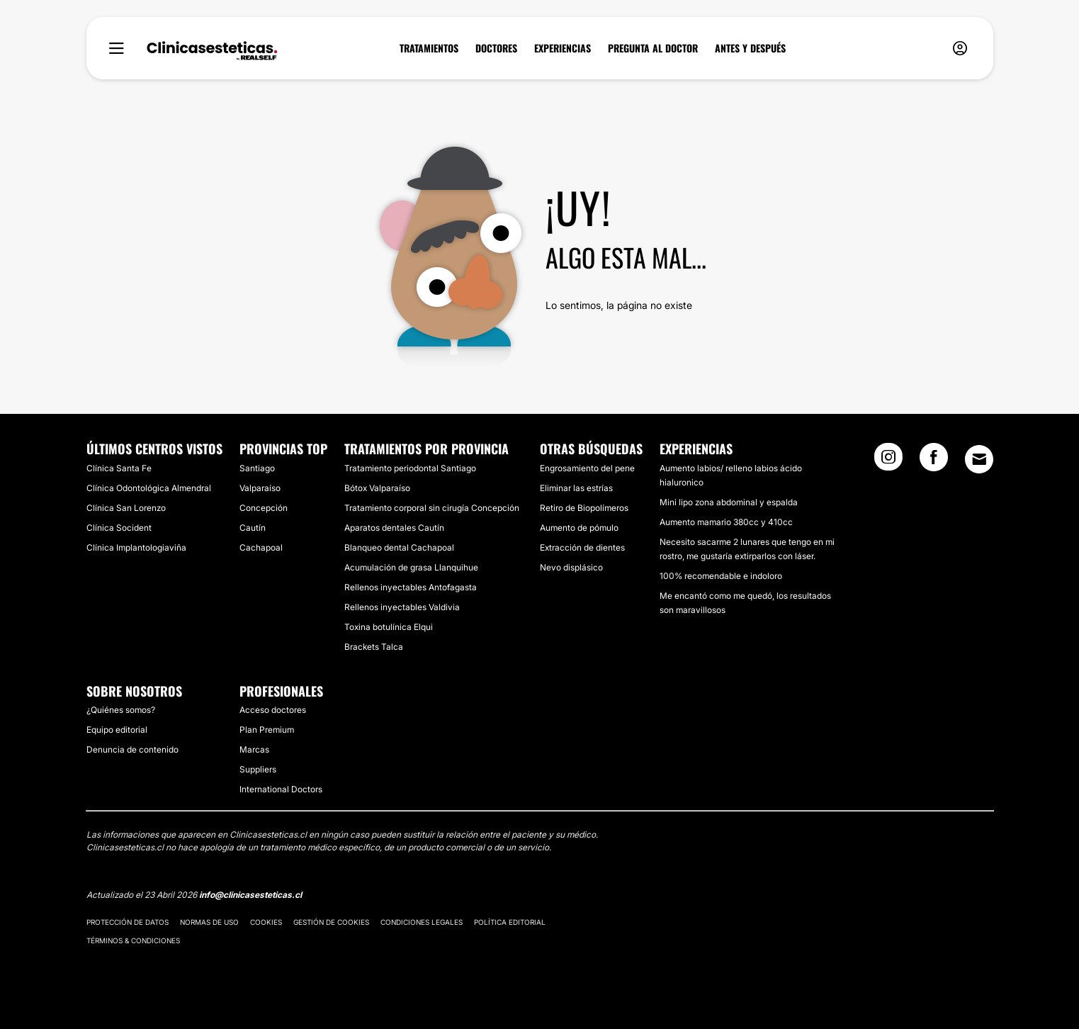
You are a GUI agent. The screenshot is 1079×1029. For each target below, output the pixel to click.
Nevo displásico (571, 567)
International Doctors (280, 789)
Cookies (266, 922)
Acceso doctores (272, 709)
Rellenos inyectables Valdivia (402, 607)
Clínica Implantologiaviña (136, 547)
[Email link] (979, 459)
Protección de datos (127, 922)
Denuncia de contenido (132, 749)
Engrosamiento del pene (587, 468)
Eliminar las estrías (576, 488)
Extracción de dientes (582, 547)
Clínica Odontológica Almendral (148, 488)
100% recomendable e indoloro (721, 575)
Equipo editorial (116, 729)
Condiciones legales (421, 922)
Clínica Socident (119, 527)
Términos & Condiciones (133, 940)
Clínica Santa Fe (119, 468)
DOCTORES (496, 48)
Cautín (252, 527)
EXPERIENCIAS (562, 48)
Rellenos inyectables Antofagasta (410, 587)
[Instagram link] (888, 461)
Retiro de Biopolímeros (584, 507)
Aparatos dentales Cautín (394, 527)
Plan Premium (266, 729)
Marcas (254, 749)
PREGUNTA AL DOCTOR (653, 48)
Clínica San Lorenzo (126, 507)
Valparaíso (260, 488)
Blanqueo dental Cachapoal (399, 547)
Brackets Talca (373, 646)
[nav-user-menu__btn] (960, 48)
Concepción (263, 507)
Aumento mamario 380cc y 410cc (726, 522)
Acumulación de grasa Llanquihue (411, 567)
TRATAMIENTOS (429, 48)
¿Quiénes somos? (120, 709)
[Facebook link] (934, 461)
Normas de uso (209, 922)
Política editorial (510, 922)
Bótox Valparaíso (377, 488)
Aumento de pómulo (579, 527)
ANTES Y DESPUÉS (750, 48)
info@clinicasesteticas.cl (250, 894)
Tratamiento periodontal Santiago (410, 468)
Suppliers (257, 769)
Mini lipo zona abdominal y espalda (729, 502)
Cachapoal (261, 547)
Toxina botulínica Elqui (388, 627)
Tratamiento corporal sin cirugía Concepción (431, 507)
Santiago (257, 468)
